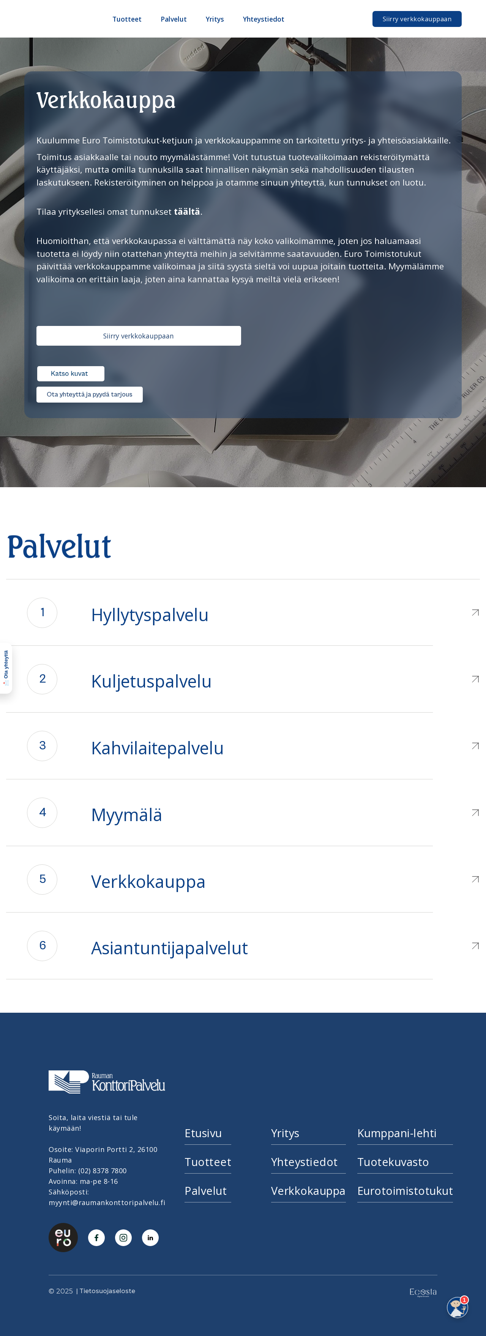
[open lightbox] (70, 370)
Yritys (285, 1132)
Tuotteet (208, 1161)
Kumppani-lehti (397, 1132)
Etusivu (203, 1132)
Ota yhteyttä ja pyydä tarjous (90, 394)
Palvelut (206, 1190)
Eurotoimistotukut (405, 1190)
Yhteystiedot (304, 1161)
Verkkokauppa (308, 1190)
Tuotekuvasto (393, 1161)
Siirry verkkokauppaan (417, 19)
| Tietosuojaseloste (105, 1291)
